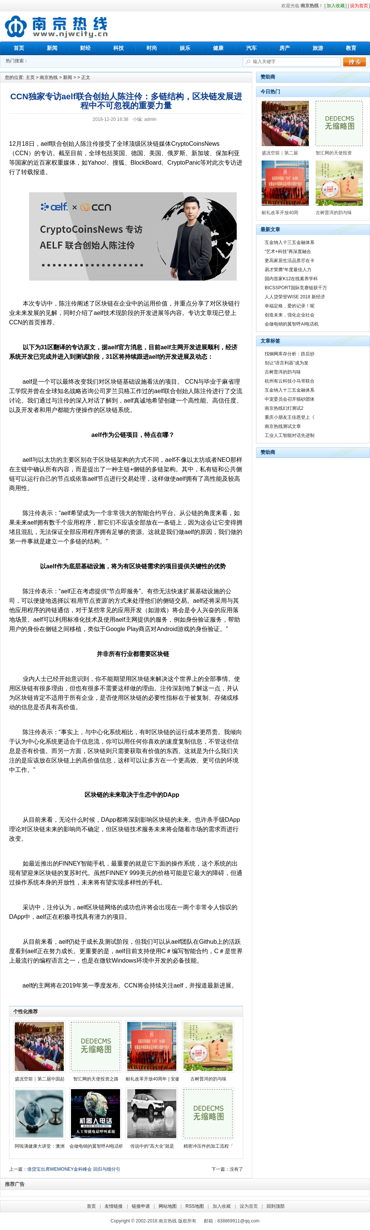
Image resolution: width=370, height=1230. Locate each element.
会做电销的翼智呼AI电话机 (96, 1146)
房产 (284, 48)
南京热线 (56, 26)
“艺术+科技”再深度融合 (288, 251)
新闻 (52, 48)
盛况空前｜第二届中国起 (40, 1079)
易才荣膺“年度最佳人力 (288, 269)
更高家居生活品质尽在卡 (289, 260)
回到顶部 (276, 1206)
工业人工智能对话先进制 (289, 435)
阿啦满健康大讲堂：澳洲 (40, 1146)
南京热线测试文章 (283, 426)
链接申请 (141, 1206)
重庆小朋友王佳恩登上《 (289, 417)
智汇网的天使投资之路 (96, 1079)
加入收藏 (222, 1206)
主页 (30, 77)
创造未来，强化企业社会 (289, 315)
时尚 (151, 48)
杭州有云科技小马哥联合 (289, 381)
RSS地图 (194, 1206)
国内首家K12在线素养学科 (291, 278)
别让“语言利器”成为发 (286, 363)
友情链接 (114, 1206)
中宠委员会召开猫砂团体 (289, 399)
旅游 (318, 48)
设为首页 (249, 1206)
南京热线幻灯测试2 (284, 408)
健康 (218, 48)
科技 (118, 48)
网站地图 (168, 1206)
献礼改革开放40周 (280, 212)
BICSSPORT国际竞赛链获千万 (296, 287)
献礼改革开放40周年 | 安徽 (153, 1079)
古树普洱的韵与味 (208, 1079)
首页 (19, 48)
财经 (85, 48)
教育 (351, 48)
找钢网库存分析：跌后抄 (289, 353)
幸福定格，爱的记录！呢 (289, 306)
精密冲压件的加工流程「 (208, 1146)
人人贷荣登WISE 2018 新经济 (295, 296)
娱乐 (185, 48)
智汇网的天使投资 (334, 153)
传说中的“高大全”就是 (152, 1146)
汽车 (251, 48)
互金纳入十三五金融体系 (289, 242)
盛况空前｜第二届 (280, 153)
